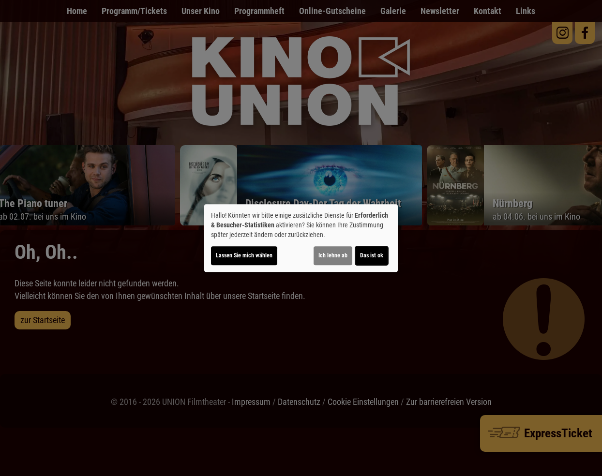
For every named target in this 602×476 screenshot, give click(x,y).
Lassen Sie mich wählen (244, 255)
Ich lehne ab (332, 255)
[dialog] (301, 238)
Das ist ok (371, 255)
